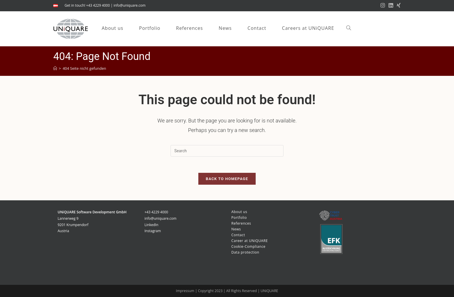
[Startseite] (55, 68)
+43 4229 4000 (156, 212)
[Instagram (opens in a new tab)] (383, 5)
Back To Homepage (227, 180)
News (236, 229)
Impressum (185, 290)
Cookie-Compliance (248, 246)
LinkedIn (151, 224)
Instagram (152, 230)
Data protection (245, 252)
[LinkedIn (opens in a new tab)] (391, 5)
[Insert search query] (227, 151)
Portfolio (239, 217)
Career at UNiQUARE (249, 240)
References (241, 223)
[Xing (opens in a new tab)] (398, 5)
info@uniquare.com (129, 5)
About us (239, 211)
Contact (238, 234)
